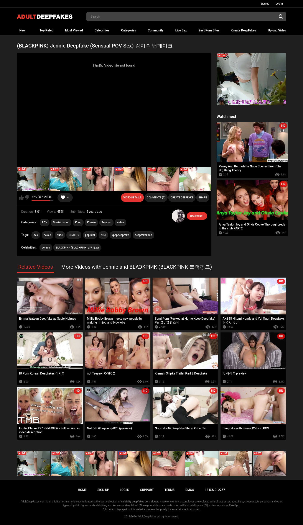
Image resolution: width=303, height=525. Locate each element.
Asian (120, 222)
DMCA (189, 490)
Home (82, 490)
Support (147, 490)
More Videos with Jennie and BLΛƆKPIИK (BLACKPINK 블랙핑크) (136, 267)
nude (60, 235)
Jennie (46, 247)
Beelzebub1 (197, 216)
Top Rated (46, 30)
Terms (170, 490)
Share (203, 197)
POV (44, 222)
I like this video (21, 197)
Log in (279, 3)
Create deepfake (182, 197)
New (22, 30)
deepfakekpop (143, 235)
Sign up (265, 3)
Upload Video (277, 30)
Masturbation (61, 222)
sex (36, 235)
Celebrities (102, 30)
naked (47, 235)
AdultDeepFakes (147, 516)
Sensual (106, 222)
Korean (91, 222)
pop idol (90, 235)
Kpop (78, 222)
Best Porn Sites (209, 30)
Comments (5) (156, 197)
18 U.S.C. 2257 (215, 490)
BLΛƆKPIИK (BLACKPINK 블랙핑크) (77, 247)
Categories (128, 30)
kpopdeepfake (120, 235)
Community (156, 30)
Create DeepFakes (243, 30)
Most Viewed (74, 30)
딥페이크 (74, 235)
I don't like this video (27, 197)
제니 (103, 235)
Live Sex (181, 30)
